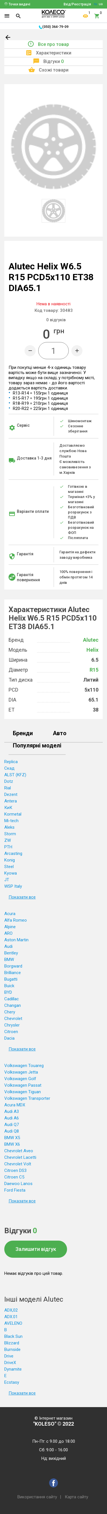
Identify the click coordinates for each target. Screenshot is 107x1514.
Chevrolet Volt (17, 1164)
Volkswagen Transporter (27, 1098)
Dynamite (13, 1369)
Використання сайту (37, 1496)
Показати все (22, 897)
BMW (9, 959)
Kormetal (12, 814)
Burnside (12, 1349)
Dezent (10, 794)
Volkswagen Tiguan (22, 1091)
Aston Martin (16, 939)
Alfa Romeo (15, 920)
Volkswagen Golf (20, 1078)
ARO (8, 933)
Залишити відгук (35, 1249)
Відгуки (53, 61)
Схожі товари (53, 70)
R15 (94, 670)
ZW (7, 840)
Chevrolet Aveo (18, 1150)
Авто (59, 733)
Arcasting (13, 853)
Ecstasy (11, 1382)
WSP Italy (13, 886)
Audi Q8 (11, 1131)
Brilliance (12, 972)
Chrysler (12, 1025)
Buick (9, 985)
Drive (8, 1356)
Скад (9, 768)
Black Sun (13, 1336)
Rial (7, 787)
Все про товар (53, 44)
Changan (12, 1005)
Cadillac (11, 998)
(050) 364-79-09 (55, 27)
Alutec (90, 640)
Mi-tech (11, 820)
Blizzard (11, 1343)
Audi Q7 (11, 1124)
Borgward (13, 966)
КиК (8, 807)
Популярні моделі (37, 746)
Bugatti (10, 979)
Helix (92, 650)
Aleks (9, 827)
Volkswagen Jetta (21, 1072)
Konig (9, 860)
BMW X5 (12, 1137)
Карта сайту (76, 1496)
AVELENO (13, 1323)
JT (6, 879)
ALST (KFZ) (15, 774)
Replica (11, 761)
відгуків (56, 319)
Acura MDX (14, 1104)
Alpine (10, 926)
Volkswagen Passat (22, 1085)
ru (95, 4)
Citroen (11, 1031)
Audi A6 (11, 1118)
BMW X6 (12, 1144)
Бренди (23, 733)
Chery (9, 1012)
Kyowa (10, 873)
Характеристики (53, 53)
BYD (8, 992)
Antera (10, 801)
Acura (9, 913)
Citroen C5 (14, 1177)
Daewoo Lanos (18, 1183)
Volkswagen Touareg (24, 1065)
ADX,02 (11, 1310)
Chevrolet (13, 1018)
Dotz (8, 781)
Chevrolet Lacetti (20, 1157)
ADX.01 (11, 1316)
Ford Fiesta (14, 1190)
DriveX (10, 1362)
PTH (8, 847)
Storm (10, 833)
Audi (8, 946)
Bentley (11, 953)
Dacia (9, 1038)
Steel (9, 866)
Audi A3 (11, 1111)
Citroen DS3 (15, 1170)
